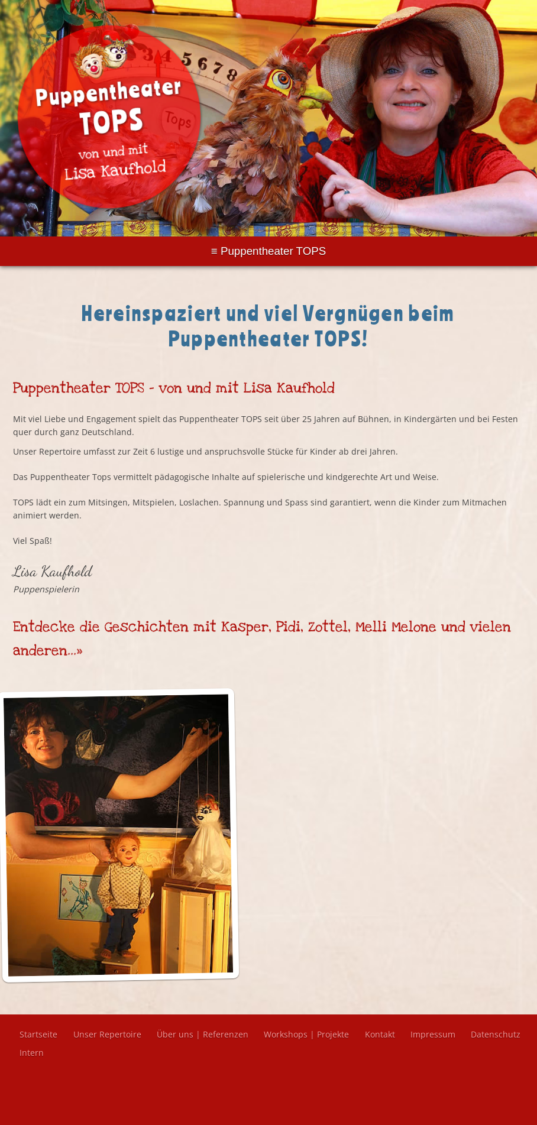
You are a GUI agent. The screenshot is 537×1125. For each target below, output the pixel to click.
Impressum (432, 1034)
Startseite (38, 1034)
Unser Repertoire (107, 1034)
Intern (32, 1052)
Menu (268, 251)
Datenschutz (495, 1034)
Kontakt (380, 1034)
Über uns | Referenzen (202, 1034)
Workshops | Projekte (306, 1034)
